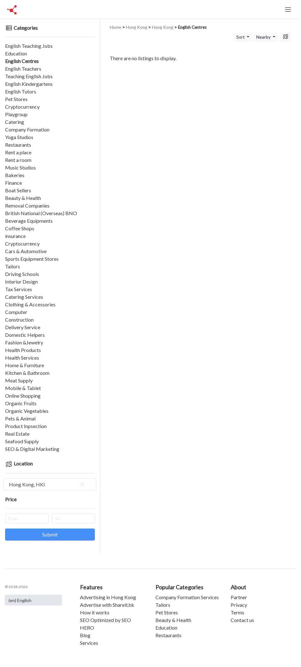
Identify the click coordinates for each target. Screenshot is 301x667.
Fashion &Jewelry (24, 342)
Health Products (23, 350)
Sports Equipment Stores (32, 259)
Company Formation (27, 129)
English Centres (22, 61)
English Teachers (23, 69)
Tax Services (18, 289)
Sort (241, 37)
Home (115, 27)
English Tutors (20, 91)
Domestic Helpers (25, 335)
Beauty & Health (23, 198)
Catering (14, 122)
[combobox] (49, 484)
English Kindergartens (29, 84)
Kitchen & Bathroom (27, 373)
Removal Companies (27, 205)
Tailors (12, 266)
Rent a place (18, 152)
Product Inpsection (26, 426)
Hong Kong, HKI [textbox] (47, 484)
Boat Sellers (18, 190)
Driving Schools (22, 274)
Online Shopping (23, 396)
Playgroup (16, 114)
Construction (19, 320)
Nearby (264, 37)
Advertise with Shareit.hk (107, 605)
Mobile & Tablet (23, 388)
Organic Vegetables (27, 411)
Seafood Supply (22, 441)
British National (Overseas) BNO (41, 213)
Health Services (22, 358)
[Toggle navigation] (288, 9)
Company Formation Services (187, 597)
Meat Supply (19, 380)
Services (89, 643)
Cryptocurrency (22, 107)
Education (16, 53)
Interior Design (21, 282)
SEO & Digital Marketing (32, 449)
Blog (85, 635)
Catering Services (24, 297)
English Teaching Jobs (29, 46)
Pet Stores (16, 99)
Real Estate (17, 434)
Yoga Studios (19, 137)
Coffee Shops (19, 228)
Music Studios (20, 167)
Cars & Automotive (26, 251)
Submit (50, 534)
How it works (94, 612)
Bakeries (14, 175)
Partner (239, 597)
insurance (15, 236)
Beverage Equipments (29, 221)
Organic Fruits (20, 403)
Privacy (239, 605)
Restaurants (18, 145)
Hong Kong (136, 27)
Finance (13, 183)
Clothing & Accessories (30, 304)
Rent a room (18, 160)
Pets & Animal (20, 418)
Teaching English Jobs (29, 76)
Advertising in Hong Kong (108, 597)
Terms (237, 612)
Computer (16, 312)
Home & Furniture (24, 365)
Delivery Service (22, 327)
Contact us (242, 620)
